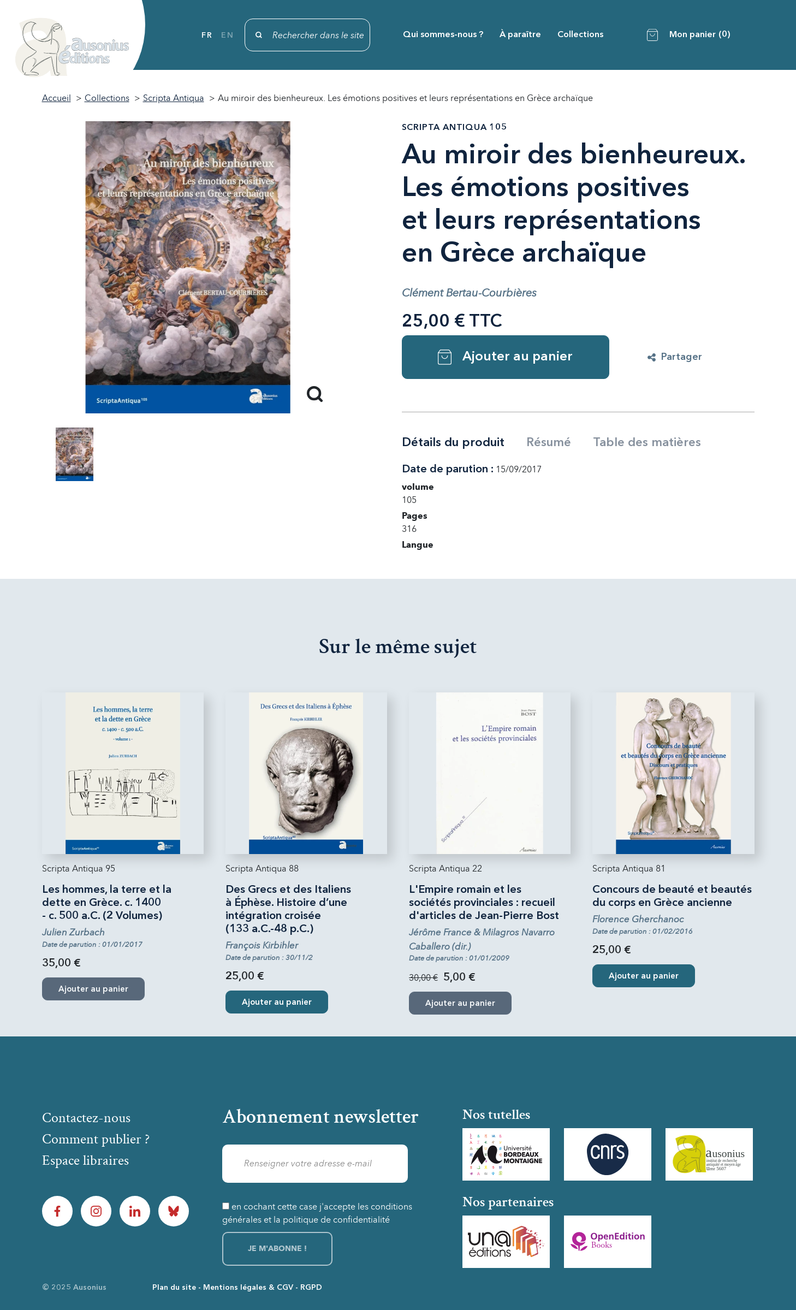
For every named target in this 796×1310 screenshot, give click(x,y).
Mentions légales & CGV (248, 1287)
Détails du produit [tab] (453, 443)
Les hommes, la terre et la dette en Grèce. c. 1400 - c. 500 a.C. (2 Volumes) (106, 903)
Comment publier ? (96, 1139)
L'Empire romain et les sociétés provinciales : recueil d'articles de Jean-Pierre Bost (484, 903)
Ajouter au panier (505, 357)
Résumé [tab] (548, 443)
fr (206, 35)
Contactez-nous (86, 1118)
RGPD (311, 1287)
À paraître (520, 35)
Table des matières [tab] (647, 443)
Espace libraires (85, 1160)
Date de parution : (448, 469)
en (227, 35)
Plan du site (174, 1287)
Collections (580, 35)
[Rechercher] (307, 35)
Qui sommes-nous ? (443, 35)
